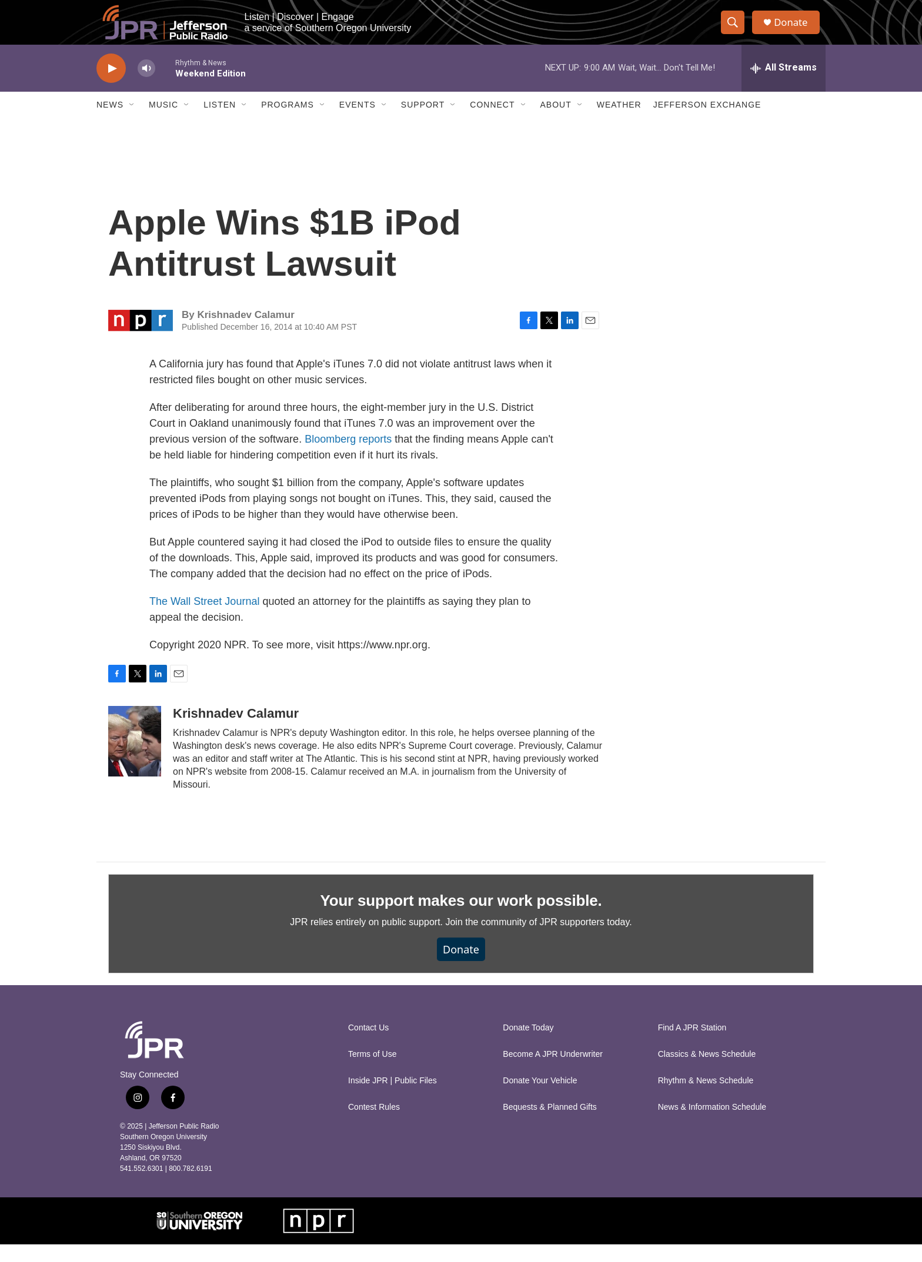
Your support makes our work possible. (461, 917)
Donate (795, 31)
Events (357, 122)
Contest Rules (374, 1124)
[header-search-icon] (736, 31)
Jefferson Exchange (707, 122)
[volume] (146, 85)
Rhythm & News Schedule (706, 1098)
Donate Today (528, 1045)
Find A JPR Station (692, 1045)
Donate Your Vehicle (540, 1098)
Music (163, 122)
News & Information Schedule (712, 1124)
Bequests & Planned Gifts (550, 1124)
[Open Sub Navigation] (132, 122)
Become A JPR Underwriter (553, 1071)
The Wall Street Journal (204, 618)
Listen (219, 122)
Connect (492, 122)
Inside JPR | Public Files (392, 1098)
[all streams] (783, 85)
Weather (619, 122)
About (556, 122)
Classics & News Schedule (707, 1071)
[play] (111, 85)
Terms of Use (372, 1071)
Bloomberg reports (348, 456)
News (109, 122)
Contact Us (368, 1045)
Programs (287, 122)
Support (423, 122)
